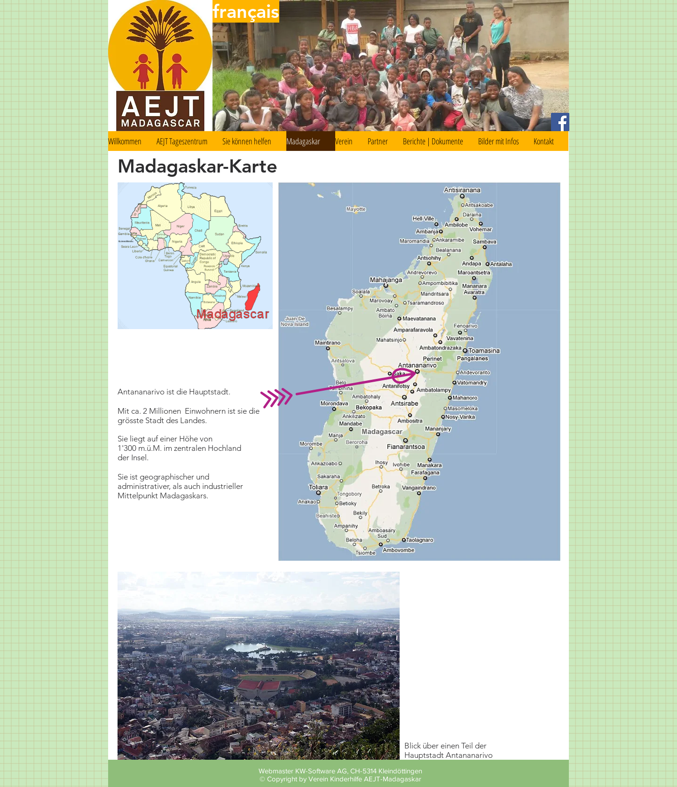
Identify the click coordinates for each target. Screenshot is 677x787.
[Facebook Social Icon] (560, 122)
